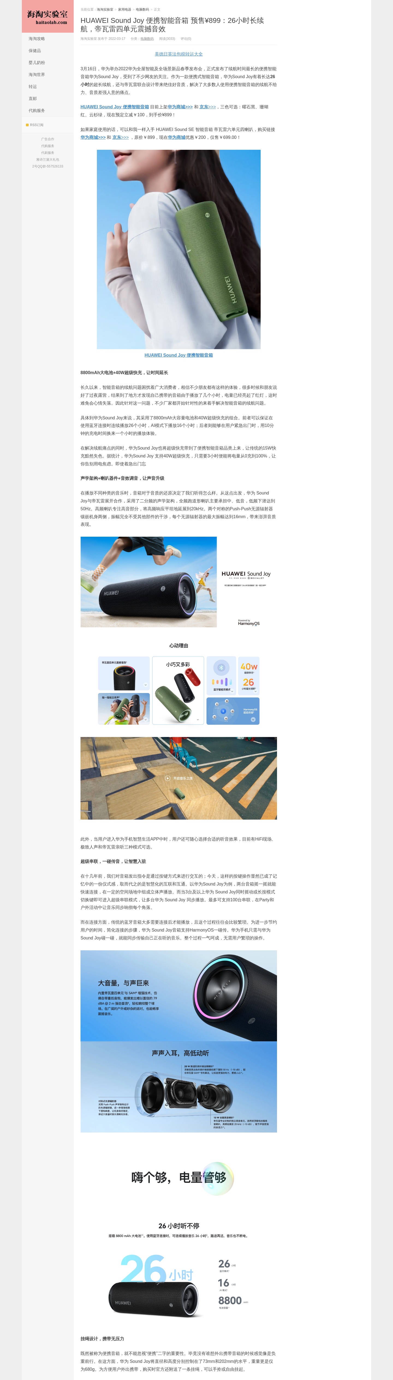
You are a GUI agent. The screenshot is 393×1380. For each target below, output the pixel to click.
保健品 (35, 50)
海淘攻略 (37, 38)
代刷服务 (47, 153)
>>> (208, 107)
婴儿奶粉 (37, 62)
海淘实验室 (48, 16)
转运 (33, 86)
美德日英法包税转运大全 (179, 54)
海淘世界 (37, 74)
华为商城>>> (180, 107)
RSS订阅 (34, 125)
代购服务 (37, 110)
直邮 (33, 98)
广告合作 (47, 139)
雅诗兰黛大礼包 (47, 159)
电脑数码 (142, 9)
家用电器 (124, 9)
